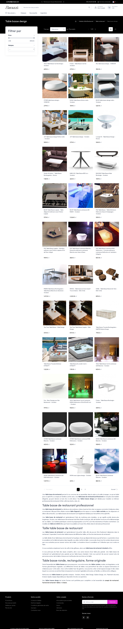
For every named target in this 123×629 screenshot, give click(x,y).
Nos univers (10, 13)
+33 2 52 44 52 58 (91, 2)
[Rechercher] (89, 7)
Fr (115, 2)
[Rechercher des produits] (56, 7)
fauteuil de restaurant (49, 568)
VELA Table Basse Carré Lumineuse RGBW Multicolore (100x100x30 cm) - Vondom (80, 391)
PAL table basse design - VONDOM (106, 63)
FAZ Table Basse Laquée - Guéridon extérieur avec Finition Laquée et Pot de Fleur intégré (54, 244)
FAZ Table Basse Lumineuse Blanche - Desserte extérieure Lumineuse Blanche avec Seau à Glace (80, 244)
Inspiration (43, 13)
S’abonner (112, 587)
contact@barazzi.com (12, 2)
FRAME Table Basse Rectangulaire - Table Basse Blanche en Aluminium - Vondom (54, 283)
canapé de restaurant (112, 565)
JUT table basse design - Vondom (79, 134)
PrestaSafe (26, 624)
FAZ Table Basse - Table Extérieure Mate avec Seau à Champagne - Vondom (106, 207)
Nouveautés (33, 13)
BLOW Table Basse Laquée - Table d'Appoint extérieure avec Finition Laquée (53, 207)
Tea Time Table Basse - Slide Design (54, 318)
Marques (23, 13)
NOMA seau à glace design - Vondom (80, 461)
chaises (64, 568)
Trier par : (46, 29)
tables (58, 568)
